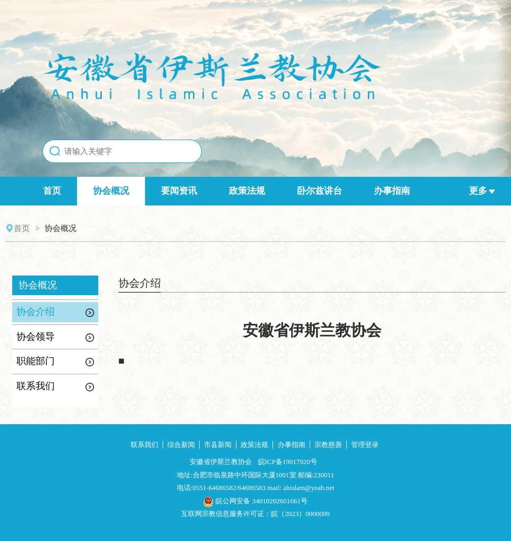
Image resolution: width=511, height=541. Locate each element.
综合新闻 (181, 445)
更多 (482, 191)
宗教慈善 (328, 445)
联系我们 (144, 445)
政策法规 (247, 191)
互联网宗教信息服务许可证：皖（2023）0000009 (255, 514)
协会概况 (111, 191)
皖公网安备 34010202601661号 (255, 501)
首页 (52, 191)
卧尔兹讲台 (319, 191)
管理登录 (365, 445)
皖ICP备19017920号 (287, 462)
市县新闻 (218, 445)
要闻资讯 (179, 191)
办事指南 (392, 191)
